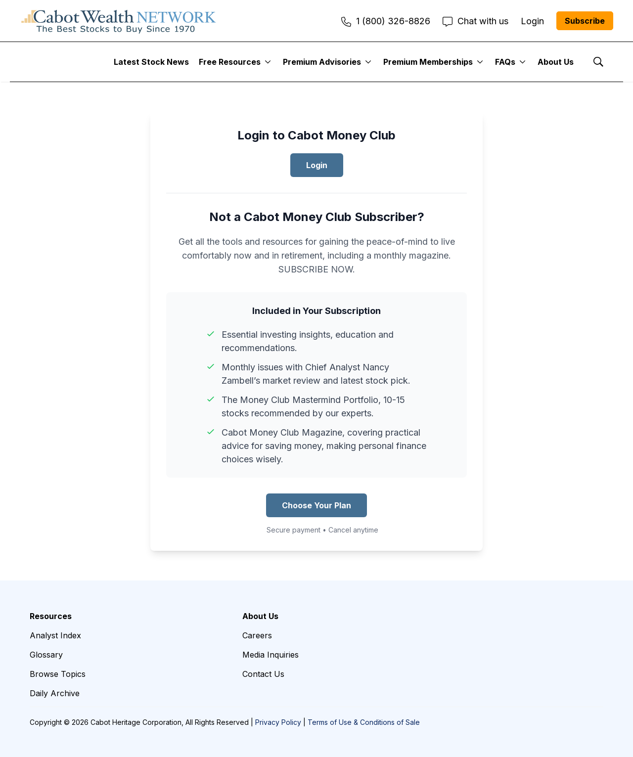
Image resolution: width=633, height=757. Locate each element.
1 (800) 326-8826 (385, 21)
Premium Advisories (322, 62)
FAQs (505, 62)
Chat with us (475, 21)
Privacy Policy (278, 722)
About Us (556, 62)
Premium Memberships (428, 62)
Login (316, 165)
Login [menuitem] (532, 21)
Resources (51, 616)
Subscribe (585, 21)
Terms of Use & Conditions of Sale (364, 722)
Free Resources (230, 62)
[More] (268, 62)
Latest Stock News (151, 62)
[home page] (119, 21)
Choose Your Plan (316, 505)
